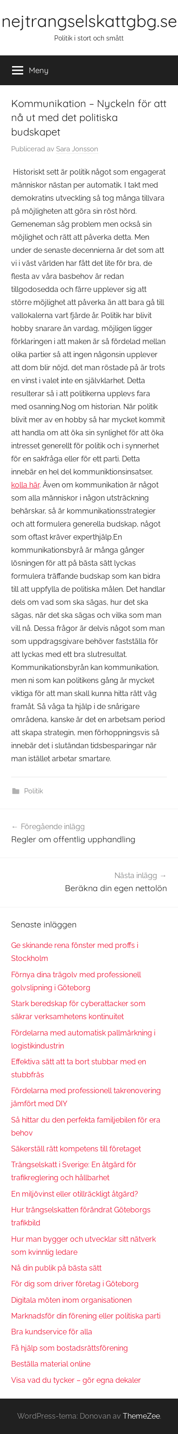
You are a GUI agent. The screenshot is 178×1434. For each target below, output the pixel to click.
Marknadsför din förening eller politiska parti (85, 1316)
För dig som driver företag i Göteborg (75, 1283)
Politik (33, 791)
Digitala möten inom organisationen (71, 1300)
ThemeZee (141, 1416)
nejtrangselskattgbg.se (89, 20)
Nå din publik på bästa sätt (56, 1268)
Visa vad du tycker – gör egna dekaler (76, 1380)
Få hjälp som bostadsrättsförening (69, 1348)
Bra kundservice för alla (51, 1331)
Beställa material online (50, 1364)
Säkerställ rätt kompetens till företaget (76, 1148)
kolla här (25, 484)
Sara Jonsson (77, 149)
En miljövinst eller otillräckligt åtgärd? (74, 1194)
